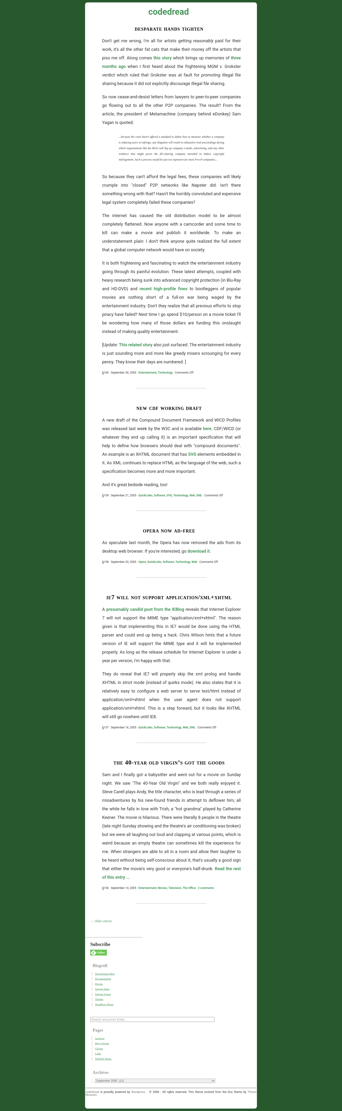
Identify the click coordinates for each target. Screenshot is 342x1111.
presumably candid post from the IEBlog (145, 609)
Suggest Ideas (102, 989)
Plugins (99, 984)
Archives (99, 1038)
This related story (135, 344)
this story (162, 57)
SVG (192, 454)
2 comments (206, 888)
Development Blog (105, 973)
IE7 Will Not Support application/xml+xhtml (169, 597)
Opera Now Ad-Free (169, 530)
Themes (99, 999)
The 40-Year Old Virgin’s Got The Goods (169, 762)
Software (159, 495)
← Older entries (101, 921)
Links (98, 1053)
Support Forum (103, 994)
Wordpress (138, 1092)
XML (199, 495)
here (207, 428)
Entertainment (147, 372)
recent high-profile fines (163, 288)
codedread (168, 12)
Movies (162, 888)
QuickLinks (145, 495)
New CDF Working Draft (169, 407)
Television (174, 888)
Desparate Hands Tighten (169, 28)
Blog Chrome (102, 1043)
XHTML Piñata (103, 1058)
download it (198, 551)
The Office (189, 888)
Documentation (103, 978)
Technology (165, 372)
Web (192, 495)
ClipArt (99, 1048)
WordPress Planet (104, 1004)
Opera (142, 562)
